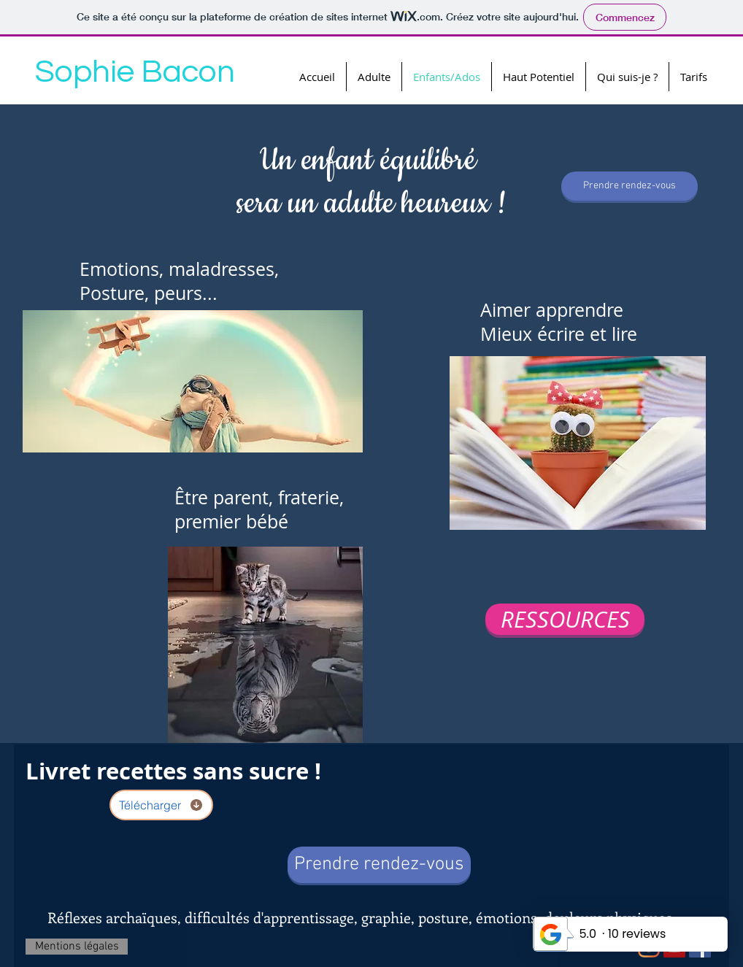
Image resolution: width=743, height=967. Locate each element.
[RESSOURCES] (564, 619)
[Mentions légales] (77, 947)
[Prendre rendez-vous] (629, 186)
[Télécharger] (161, 805)
